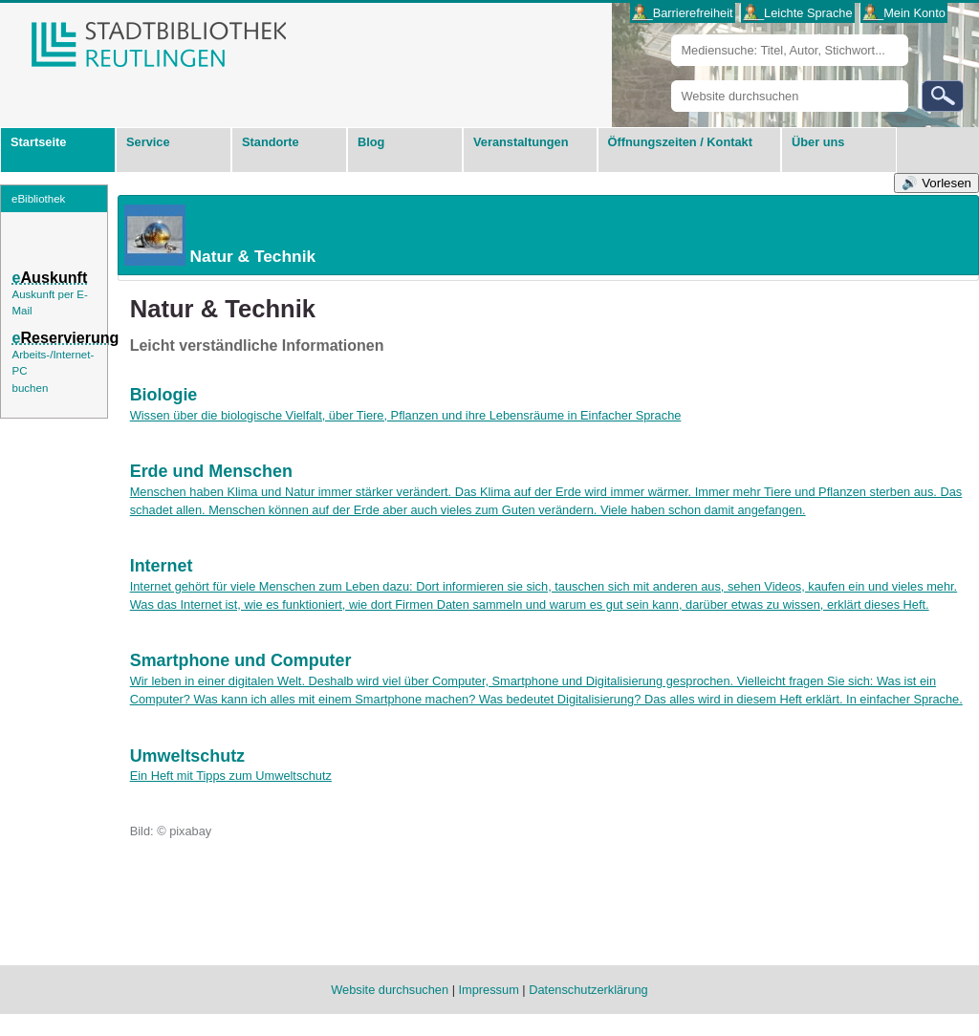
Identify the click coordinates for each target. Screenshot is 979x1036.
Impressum (489, 989)
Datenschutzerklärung (588, 989)
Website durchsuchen (670, 79)
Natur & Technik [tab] (217, 235)
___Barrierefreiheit (682, 13)
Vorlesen (946, 183)
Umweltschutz (187, 756)
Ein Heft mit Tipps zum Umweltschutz (231, 775)
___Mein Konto (904, 13)
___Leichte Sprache (798, 13)
